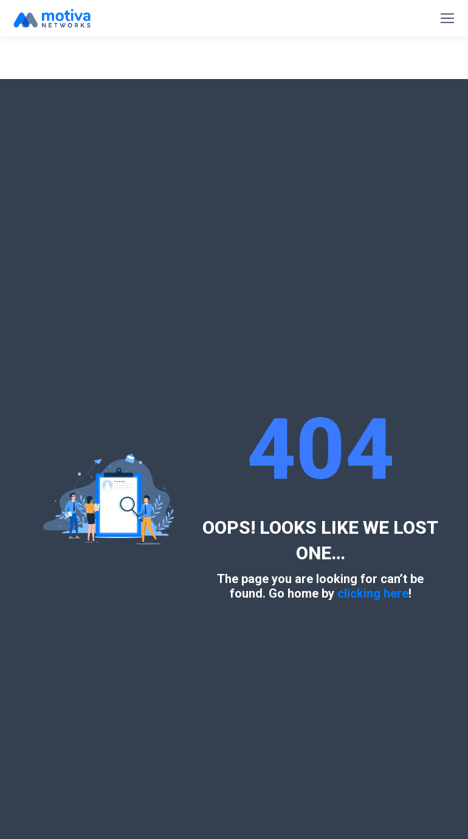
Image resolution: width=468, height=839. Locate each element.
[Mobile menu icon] (447, 18)
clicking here (372, 593)
